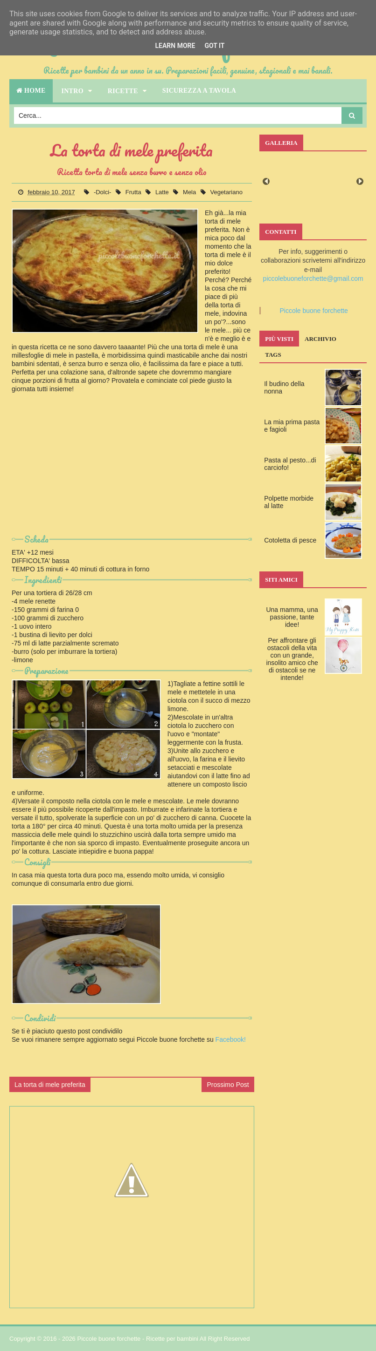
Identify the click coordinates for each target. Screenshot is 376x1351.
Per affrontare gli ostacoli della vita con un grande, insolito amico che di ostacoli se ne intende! (292, 659)
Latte (163, 192)
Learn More (175, 45)
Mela (190, 192)
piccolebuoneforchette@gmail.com (313, 278)
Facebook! (231, 1039)
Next (359, 181)
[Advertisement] (131, 467)
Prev (266, 181)
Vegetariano (226, 192)
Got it (214, 45)
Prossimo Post (228, 1084)
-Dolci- (103, 192)
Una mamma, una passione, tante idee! (292, 617)
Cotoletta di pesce (290, 540)
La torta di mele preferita (49, 1084)
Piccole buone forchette (313, 310)
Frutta (134, 192)
